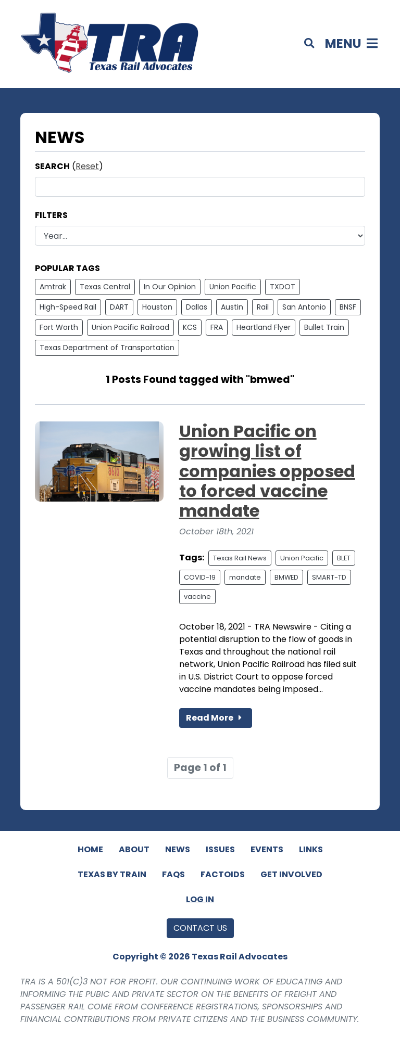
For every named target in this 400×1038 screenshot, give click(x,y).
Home (90, 849)
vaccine (197, 596)
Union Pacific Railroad (130, 327)
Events (267, 849)
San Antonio (304, 307)
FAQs (173, 874)
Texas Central (105, 286)
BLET (344, 558)
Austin (232, 307)
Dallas (196, 307)
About (134, 849)
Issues (220, 849)
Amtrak (53, 286)
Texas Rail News (240, 558)
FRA (216, 327)
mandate (245, 577)
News (177, 849)
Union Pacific (232, 286)
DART (119, 307)
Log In (200, 899)
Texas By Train (112, 874)
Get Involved (291, 874)
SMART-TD (329, 577)
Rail (263, 307)
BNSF (348, 307)
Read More (215, 718)
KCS (190, 327)
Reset (87, 166)
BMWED (286, 577)
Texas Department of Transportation (107, 347)
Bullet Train (324, 327)
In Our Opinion (170, 286)
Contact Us (200, 928)
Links (311, 849)
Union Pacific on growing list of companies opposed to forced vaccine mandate (267, 471)
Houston (157, 307)
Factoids (223, 874)
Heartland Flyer (263, 327)
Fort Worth (59, 327)
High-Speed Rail (68, 307)
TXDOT (282, 286)
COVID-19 (200, 577)
